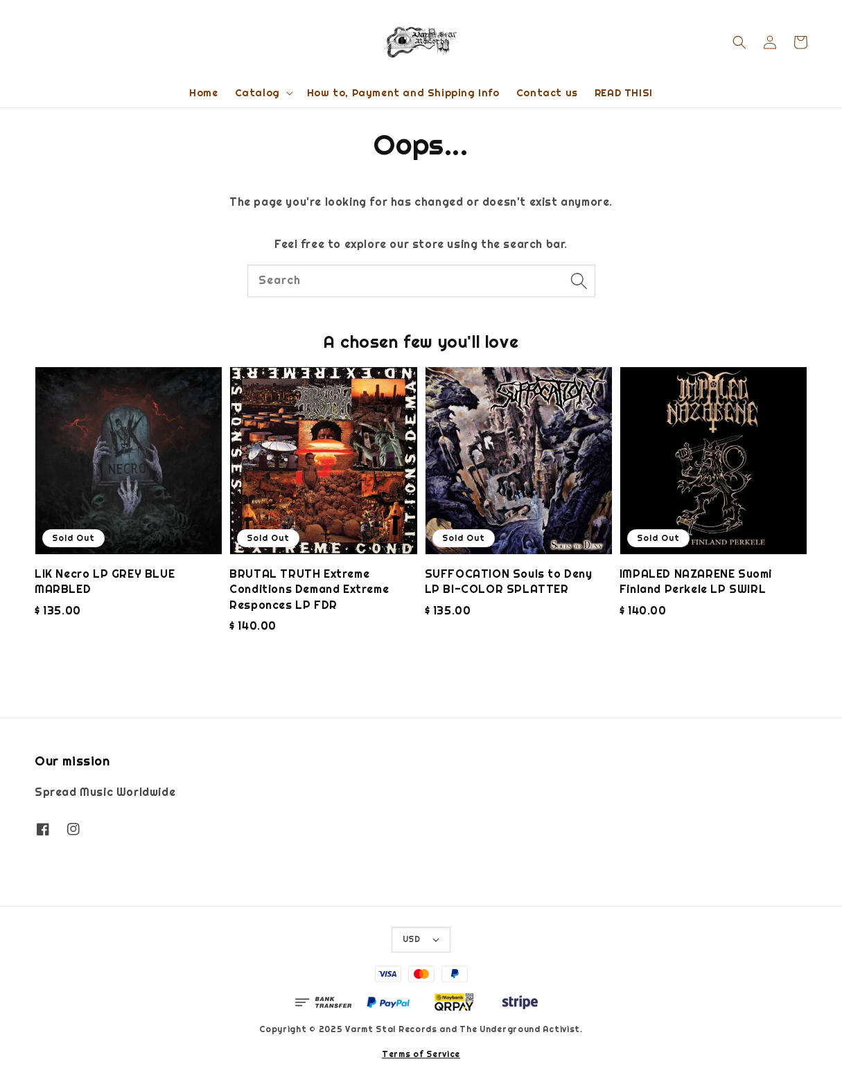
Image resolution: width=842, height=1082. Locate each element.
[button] (739, 42)
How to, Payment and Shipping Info (403, 93)
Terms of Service (421, 1054)
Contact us (547, 93)
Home (203, 93)
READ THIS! (624, 93)
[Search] (579, 280)
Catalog (257, 93)
